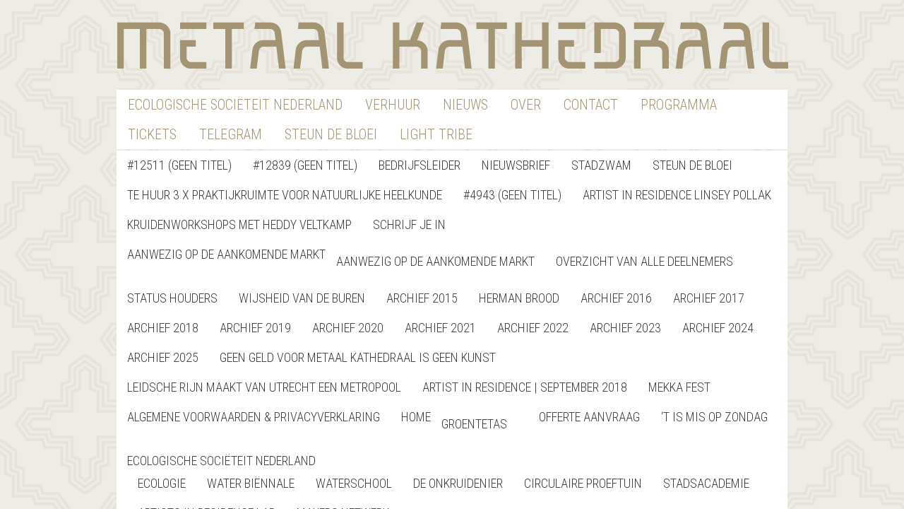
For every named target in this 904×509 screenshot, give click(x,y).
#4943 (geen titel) (512, 194)
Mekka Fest (679, 387)
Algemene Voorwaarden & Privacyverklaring (253, 416)
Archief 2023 (625, 327)
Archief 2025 (162, 357)
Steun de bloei (692, 165)
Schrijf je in (409, 224)
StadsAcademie (706, 483)
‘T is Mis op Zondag (714, 416)
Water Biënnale (251, 483)
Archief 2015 (422, 298)
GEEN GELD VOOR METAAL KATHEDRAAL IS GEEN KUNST (358, 357)
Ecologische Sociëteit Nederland (235, 104)
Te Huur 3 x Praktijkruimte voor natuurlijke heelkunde (284, 194)
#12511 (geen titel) (179, 165)
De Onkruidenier (458, 483)
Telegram (230, 134)
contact (591, 104)
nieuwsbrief (516, 165)
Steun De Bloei (331, 134)
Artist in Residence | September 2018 (524, 387)
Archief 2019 (255, 327)
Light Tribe (436, 134)
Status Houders (172, 298)
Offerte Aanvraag (589, 416)
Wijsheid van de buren (302, 298)
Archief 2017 (708, 298)
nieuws (465, 104)
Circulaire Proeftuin (583, 483)
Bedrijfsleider (419, 165)
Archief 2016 (616, 298)
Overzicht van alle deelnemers (644, 261)
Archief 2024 (718, 327)
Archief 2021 (440, 327)
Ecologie (162, 483)
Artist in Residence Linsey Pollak (677, 194)
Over (526, 104)
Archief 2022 (533, 327)
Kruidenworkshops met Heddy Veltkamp (239, 224)
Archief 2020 (347, 327)
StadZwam (601, 165)
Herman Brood (519, 298)
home (416, 416)
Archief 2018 (162, 327)
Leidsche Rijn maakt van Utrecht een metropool (264, 387)
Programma (679, 104)
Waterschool (354, 483)
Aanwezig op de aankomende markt (226, 254)
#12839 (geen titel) (305, 165)
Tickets (152, 134)
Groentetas (474, 423)
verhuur (392, 104)
